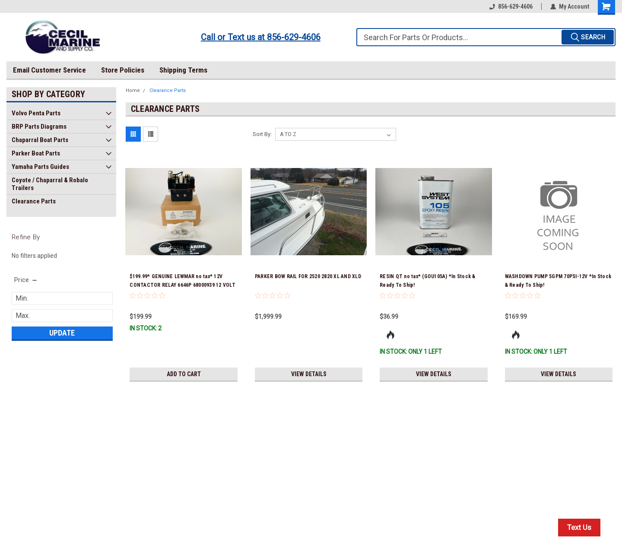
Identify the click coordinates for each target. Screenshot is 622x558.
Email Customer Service (49, 70)
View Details (309, 374)
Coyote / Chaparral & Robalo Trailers (50, 184)
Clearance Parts (34, 201)
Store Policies (122, 70)
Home (133, 90)
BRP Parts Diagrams (39, 126)
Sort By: (262, 134)
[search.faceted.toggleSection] (26, 279)
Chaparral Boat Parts (40, 140)
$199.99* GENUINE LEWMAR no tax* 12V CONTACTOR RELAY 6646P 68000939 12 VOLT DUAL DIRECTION (182, 285)
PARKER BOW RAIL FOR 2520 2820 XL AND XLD (308, 276)
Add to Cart (184, 374)
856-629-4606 (511, 6)
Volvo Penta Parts (36, 113)
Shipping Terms (183, 70)
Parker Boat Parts (36, 153)
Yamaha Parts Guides (40, 167)
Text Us (579, 527)
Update (62, 332)
